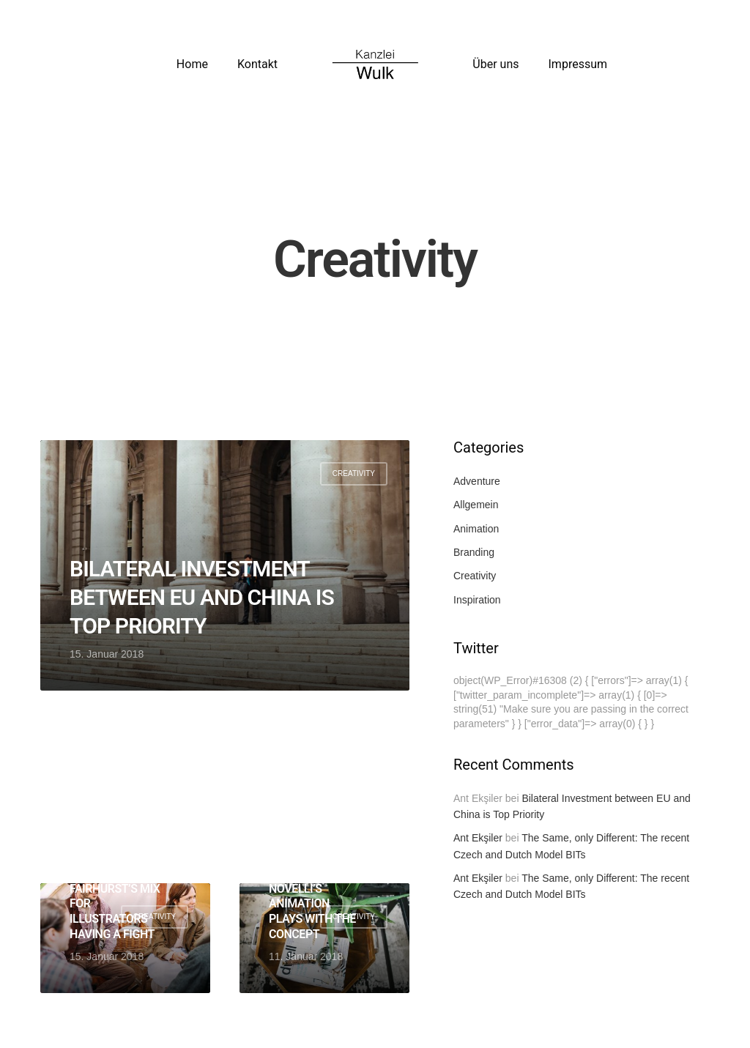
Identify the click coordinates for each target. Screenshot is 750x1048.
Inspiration (477, 600)
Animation (476, 529)
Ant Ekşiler (477, 838)
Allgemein (475, 504)
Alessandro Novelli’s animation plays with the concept (312, 903)
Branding (473, 552)
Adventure (476, 481)
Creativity (354, 473)
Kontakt (257, 64)
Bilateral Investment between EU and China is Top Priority (202, 597)
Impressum (578, 64)
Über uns (495, 64)
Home (192, 64)
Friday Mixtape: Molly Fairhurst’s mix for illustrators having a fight (115, 896)
